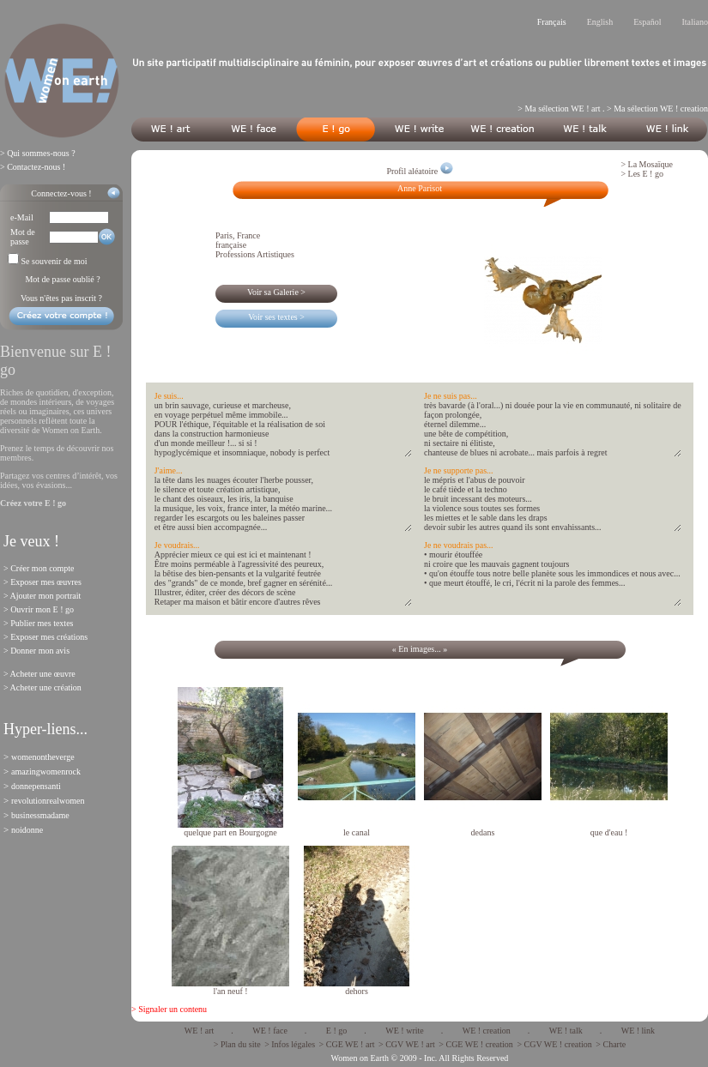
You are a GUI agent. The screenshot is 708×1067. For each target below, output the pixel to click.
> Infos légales (289, 1044)
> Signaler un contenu (169, 1009)
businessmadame (40, 815)
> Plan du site (237, 1044)
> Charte (611, 1044)
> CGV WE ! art (406, 1044)
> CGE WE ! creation (476, 1044)
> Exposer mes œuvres (42, 582)
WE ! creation (487, 1030)
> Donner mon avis (36, 650)
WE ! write (404, 1030)
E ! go (336, 1030)
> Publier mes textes (38, 623)
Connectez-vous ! (61, 193)
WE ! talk (566, 1030)
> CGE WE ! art (347, 1044)
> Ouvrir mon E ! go (38, 609)
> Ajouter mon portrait (42, 595)
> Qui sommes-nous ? (38, 153)
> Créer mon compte (39, 568)
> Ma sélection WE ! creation (657, 108)
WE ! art (199, 1030)
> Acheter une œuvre (39, 673)
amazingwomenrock (46, 771)
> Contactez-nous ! (32, 167)
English (600, 22)
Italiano (694, 22)
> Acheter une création (42, 687)
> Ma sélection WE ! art (558, 108)
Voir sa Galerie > (276, 292)
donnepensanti (36, 786)
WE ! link (638, 1030)
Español (647, 22)
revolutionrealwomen (48, 800)
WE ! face (269, 1030)
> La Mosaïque (646, 164)
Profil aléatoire (419, 171)
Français (551, 22)
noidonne (27, 830)
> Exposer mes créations (45, 637)
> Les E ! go (641, 173)
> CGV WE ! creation (554, 1044)
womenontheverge (43, 757)
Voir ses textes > (276, 317)
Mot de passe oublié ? (62, 279)
